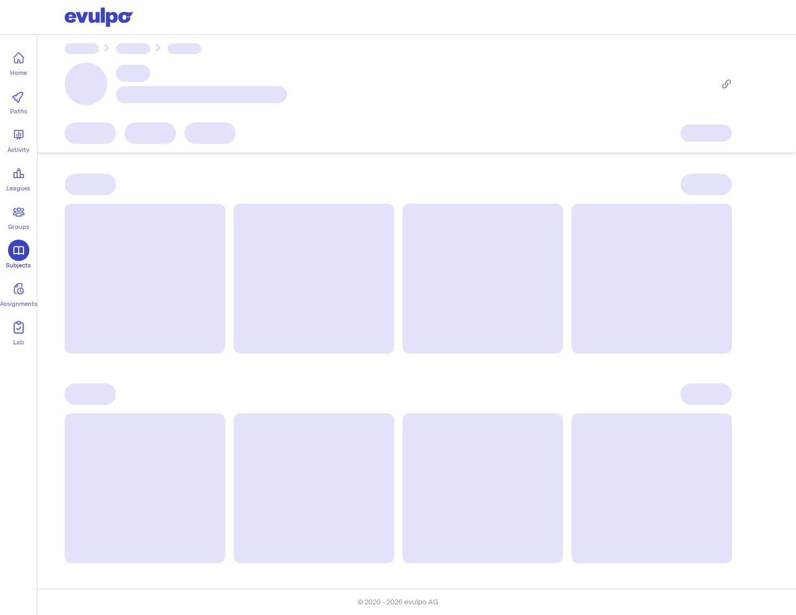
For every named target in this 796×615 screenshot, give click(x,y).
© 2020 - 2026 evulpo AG (398, 602)
